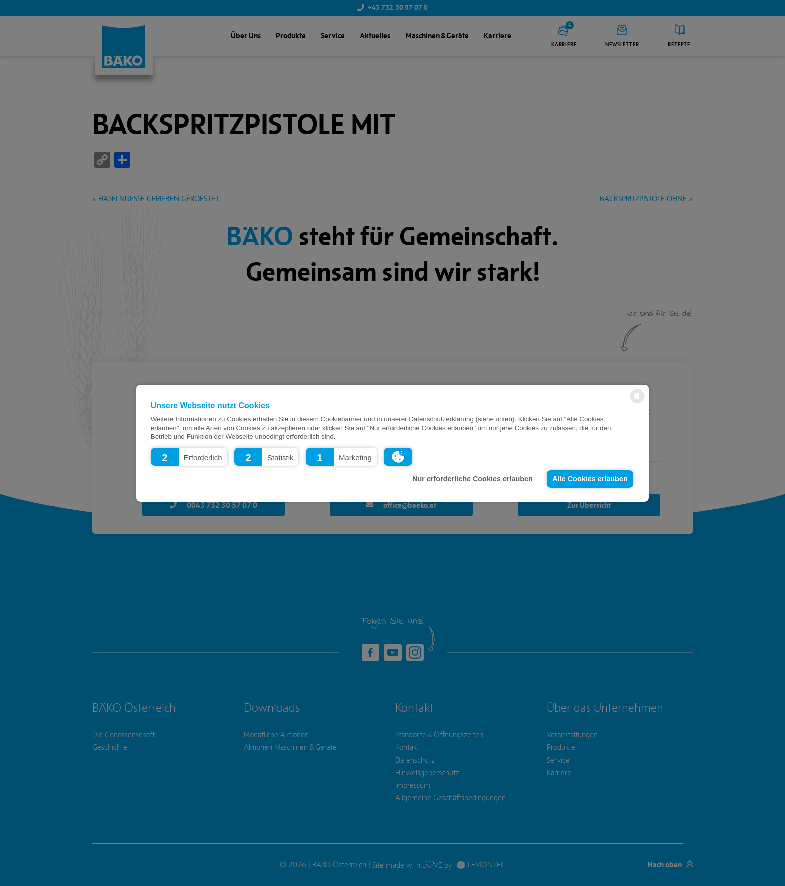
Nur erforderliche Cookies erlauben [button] (472, 479)
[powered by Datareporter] (637, 402)
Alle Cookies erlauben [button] (589, 479)
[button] (189, 456)
